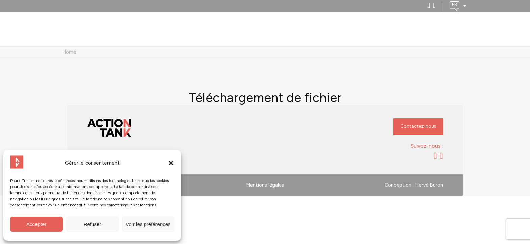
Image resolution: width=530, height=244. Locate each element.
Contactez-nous (418, 126)
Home (69, 52)
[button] (171, 163)
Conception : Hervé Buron (414, 185)
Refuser (92, 224)
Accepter (36, 224)
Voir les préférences (148, 224)
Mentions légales (265, 185)
